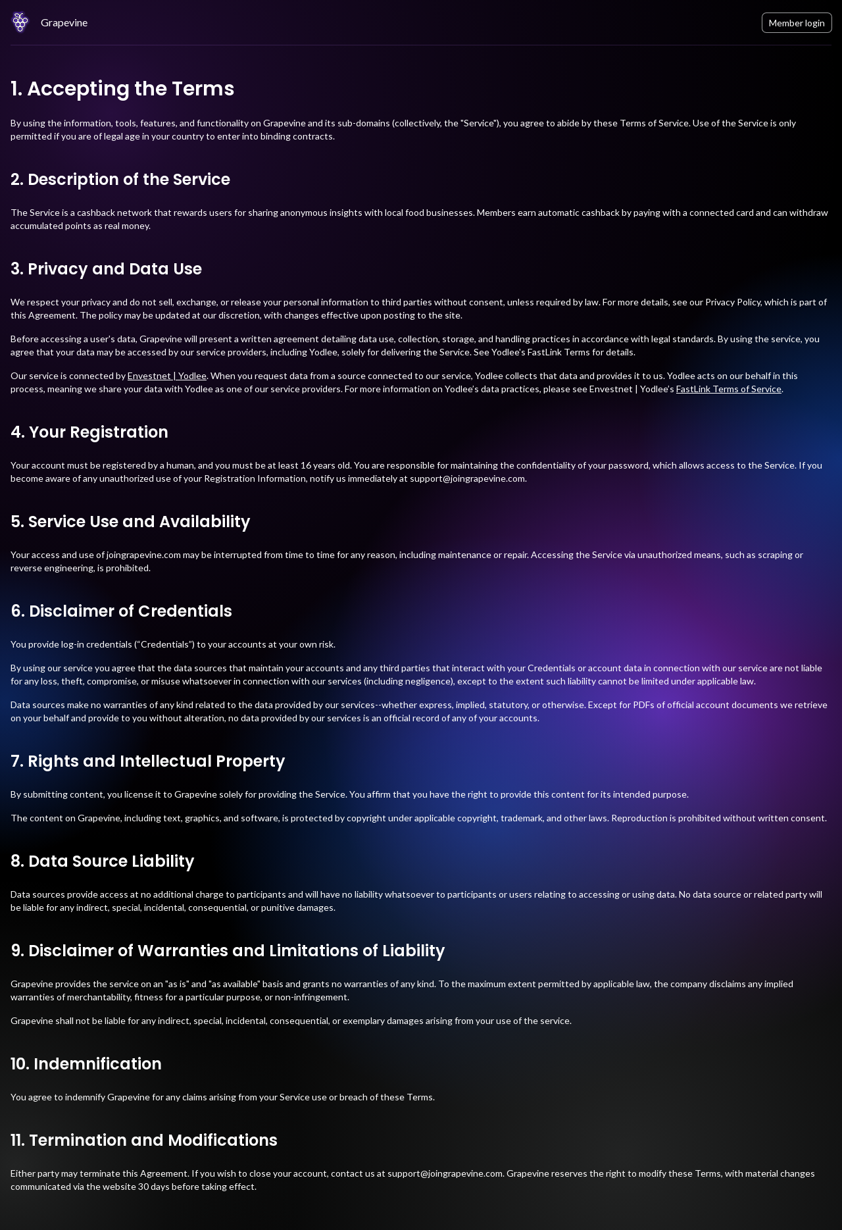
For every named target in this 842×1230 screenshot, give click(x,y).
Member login (797, 22)
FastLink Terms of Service (728, 388)
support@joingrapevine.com (467, 478)
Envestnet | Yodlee (167, 375)
